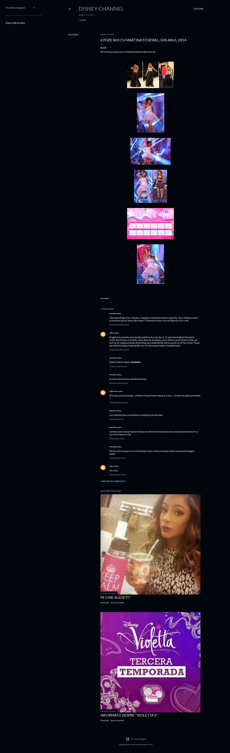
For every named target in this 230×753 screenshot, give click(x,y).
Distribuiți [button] (73, 34)
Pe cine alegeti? (115, 597)
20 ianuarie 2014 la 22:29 (119, 325)
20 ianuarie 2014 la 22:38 (119, 350)
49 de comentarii (117, 602)
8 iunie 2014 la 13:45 (117, 475)
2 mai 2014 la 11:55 (116, 419)
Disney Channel (101, 8)
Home (83, 20)
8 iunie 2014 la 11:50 (117, 458)
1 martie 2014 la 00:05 (118, 366)
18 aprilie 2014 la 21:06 (118, 402)
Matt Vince (148, 744)
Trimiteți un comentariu (112, 481)
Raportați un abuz (15, 22)
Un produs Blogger (136, 739)
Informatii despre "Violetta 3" (129, 715)
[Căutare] (198, 8)
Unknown (113, 391)
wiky (111, 333)
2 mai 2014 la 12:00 (116, 438)
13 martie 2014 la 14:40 (118, 383)
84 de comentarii (117, 720)
